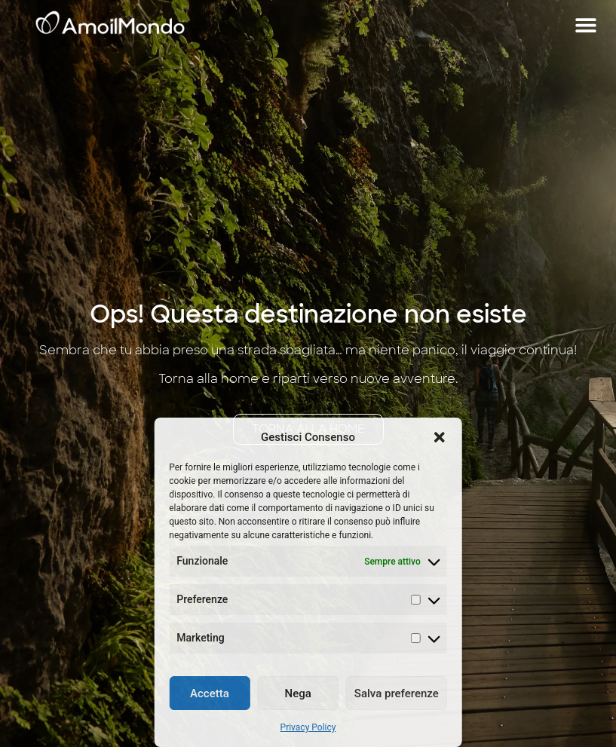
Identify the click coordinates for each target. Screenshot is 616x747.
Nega (298, 693)
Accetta (209, 693)
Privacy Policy (308, 727)
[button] (439, 437)
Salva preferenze (396, 693)
